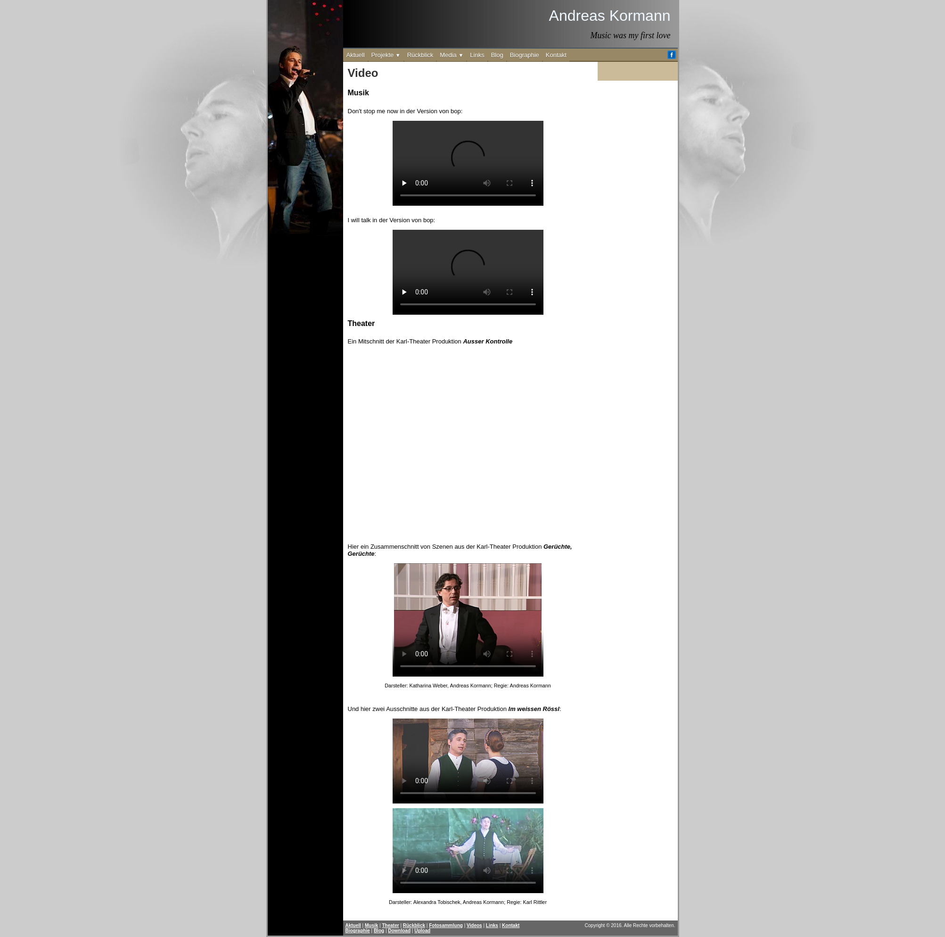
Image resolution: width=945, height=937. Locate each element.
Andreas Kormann (610, 15)
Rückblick (420, 55)
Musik (371, 925)
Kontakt (556, 55)
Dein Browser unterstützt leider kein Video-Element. (468, 620)
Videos (474, 925)
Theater (390, 925)
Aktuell (355, 55)
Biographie (524, 55)
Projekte (386, 55)
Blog (497, 55)
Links (477, 55)
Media (451, 55)
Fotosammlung (446, 925)
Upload (422, 930)
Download (399, 930)
